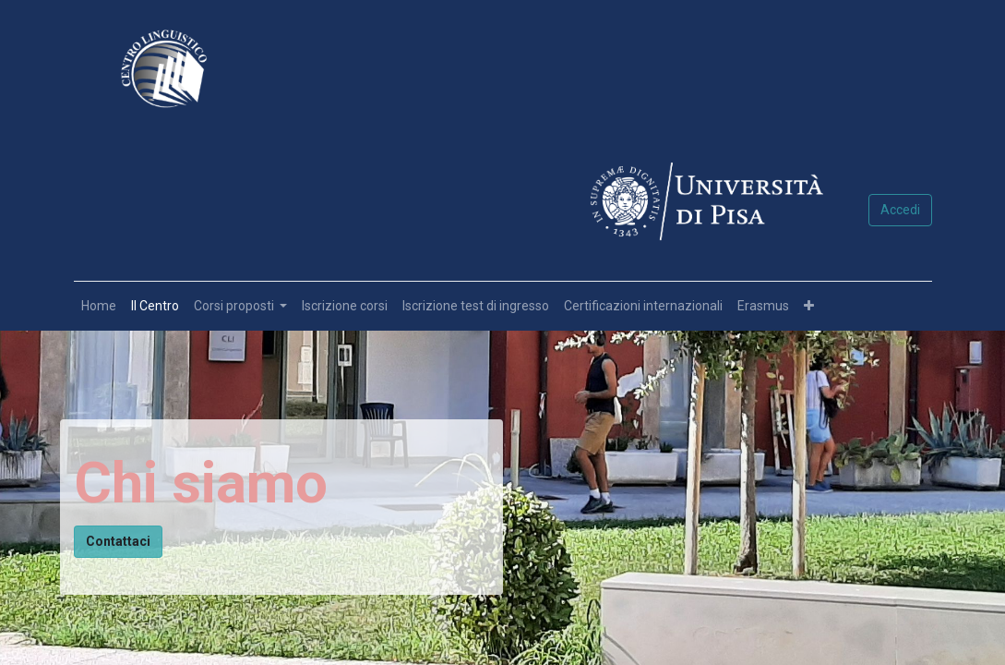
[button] (808, 306)
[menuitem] (99, 306)
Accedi (900, 209)
